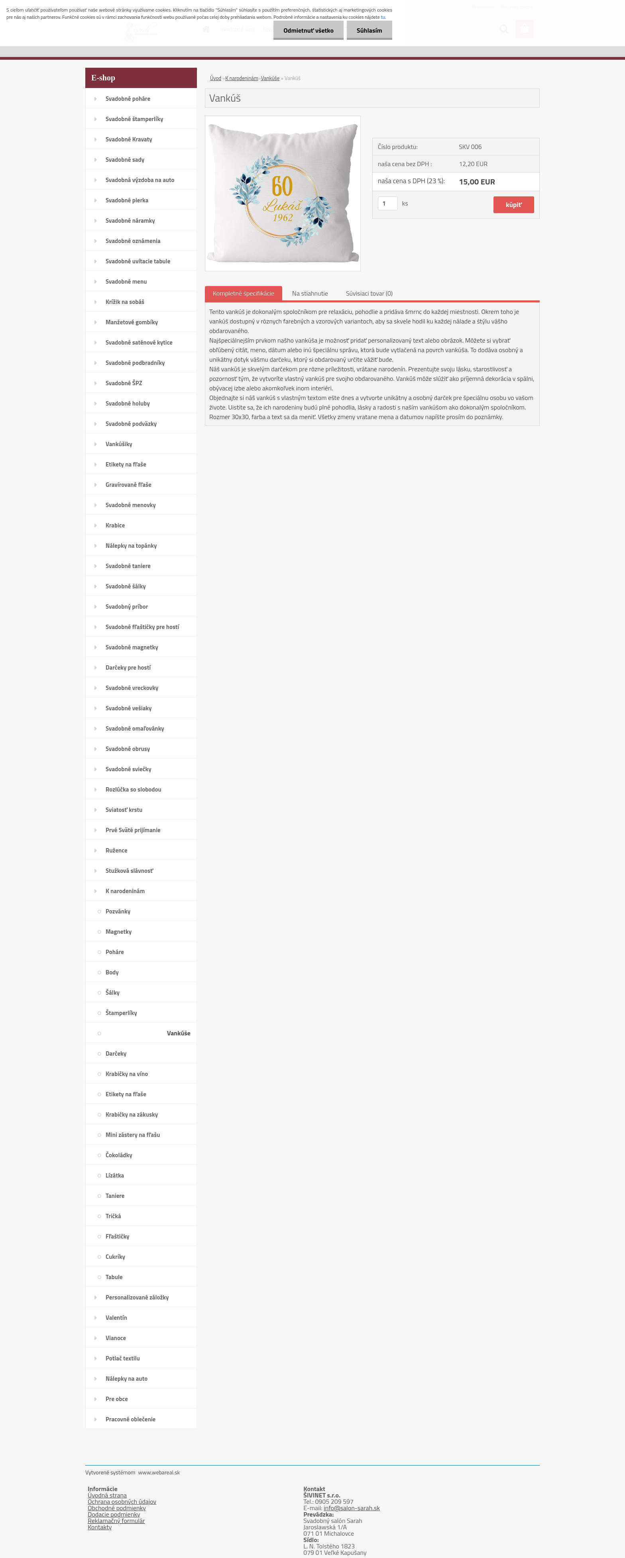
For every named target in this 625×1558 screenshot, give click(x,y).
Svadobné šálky (126, 586)
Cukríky (115, 1256)
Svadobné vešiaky (129, 708)
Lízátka (115, 1175)
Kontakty (100, 1527)
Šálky (113, 992)
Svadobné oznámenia (133, 240)
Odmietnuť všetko (308, 30)
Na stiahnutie (310, 293)
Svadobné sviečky (128, 769)
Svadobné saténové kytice (139, 342)
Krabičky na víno (127, 1073)
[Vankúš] (282, 119)
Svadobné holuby (128, 403)
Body (112, 972)
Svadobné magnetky (132, 647)
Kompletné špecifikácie (243, 293)
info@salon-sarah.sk (352, 1508)
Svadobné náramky (130, 220)
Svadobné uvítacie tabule (138, 261)
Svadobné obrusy (128, 748)
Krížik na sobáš (125, 301)
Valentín (116, 1317)
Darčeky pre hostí (128, 667)
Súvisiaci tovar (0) (369, 293)
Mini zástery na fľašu (133, 1134)
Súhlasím (369, 30)
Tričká (113, 1216)
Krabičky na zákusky (132, 1114)
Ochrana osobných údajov (122, 1501)
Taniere (115, 1195)
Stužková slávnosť (129, 870)
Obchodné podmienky (117, 1508)
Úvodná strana (107, 1495)
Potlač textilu (123, 1358)
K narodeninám (125, 891)
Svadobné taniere (128, 565)
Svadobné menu (126, 281)
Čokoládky (119, 1155)
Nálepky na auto (126, 1378)
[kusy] (388, 203)
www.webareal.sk (159, 1472)
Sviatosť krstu (124, 809)
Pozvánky (118, 911)
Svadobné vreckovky (132, 687)
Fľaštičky (118, 1236)
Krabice (115, 525)
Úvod (215, 78)
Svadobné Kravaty (129, 139)
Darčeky (116, 1053)
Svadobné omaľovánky (135, 728)
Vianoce (116, 1337)
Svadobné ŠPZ (124, 383)
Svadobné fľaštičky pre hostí (142, 626)
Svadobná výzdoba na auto (140, 179)
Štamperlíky (121, 1012)
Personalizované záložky (137, 1297)
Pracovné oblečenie (130, 1419)
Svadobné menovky (131, 505)
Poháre (115, 951)
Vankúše (179, 1033)
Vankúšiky (119, 444)
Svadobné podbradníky (135, 362)
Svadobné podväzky (131, 423)
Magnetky (119, 931)
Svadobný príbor (127, 606)
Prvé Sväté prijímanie (133, 830)
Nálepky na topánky (131, 545)
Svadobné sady (125, 159)
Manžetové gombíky (132, 322)
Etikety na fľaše (126, 464)
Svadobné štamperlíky (134, 118)
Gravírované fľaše (128, 484)
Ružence (117, 850)
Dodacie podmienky (114, 1514)
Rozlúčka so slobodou (133, 789)
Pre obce (117, 1398)
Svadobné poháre (128, 98)
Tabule (114, 1277)
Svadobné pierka (127, 200)
